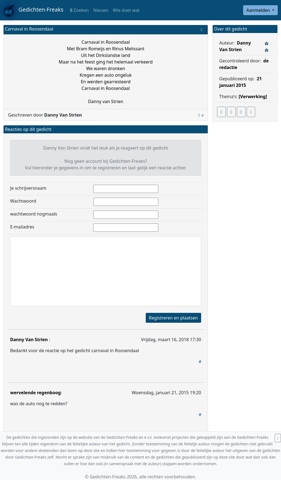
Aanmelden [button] (258, 10)
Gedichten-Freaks (33, 10)
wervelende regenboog (35, 393)
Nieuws (100, 10)
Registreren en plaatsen (173, 318)
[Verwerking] (253, 96)
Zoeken (79, 10)
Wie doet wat (126, 10)
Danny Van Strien (29, 339)
